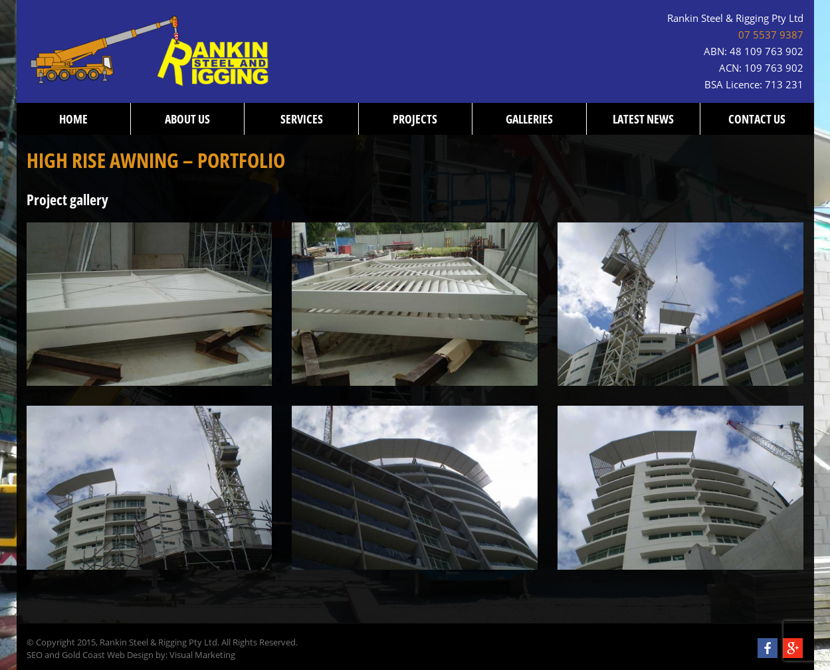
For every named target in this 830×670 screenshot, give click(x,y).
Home (73, 119)
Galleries (529, 119)
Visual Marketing (202, 655)
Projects (415, 119)
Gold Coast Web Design (108, 655)
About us (187, 119)
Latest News (643, 119)
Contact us (756, 119)
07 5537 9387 (770, 35)
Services (301, 119)
